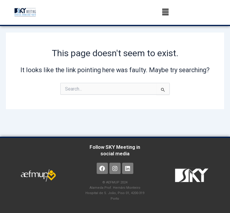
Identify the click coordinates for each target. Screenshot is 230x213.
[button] (165, 12)
